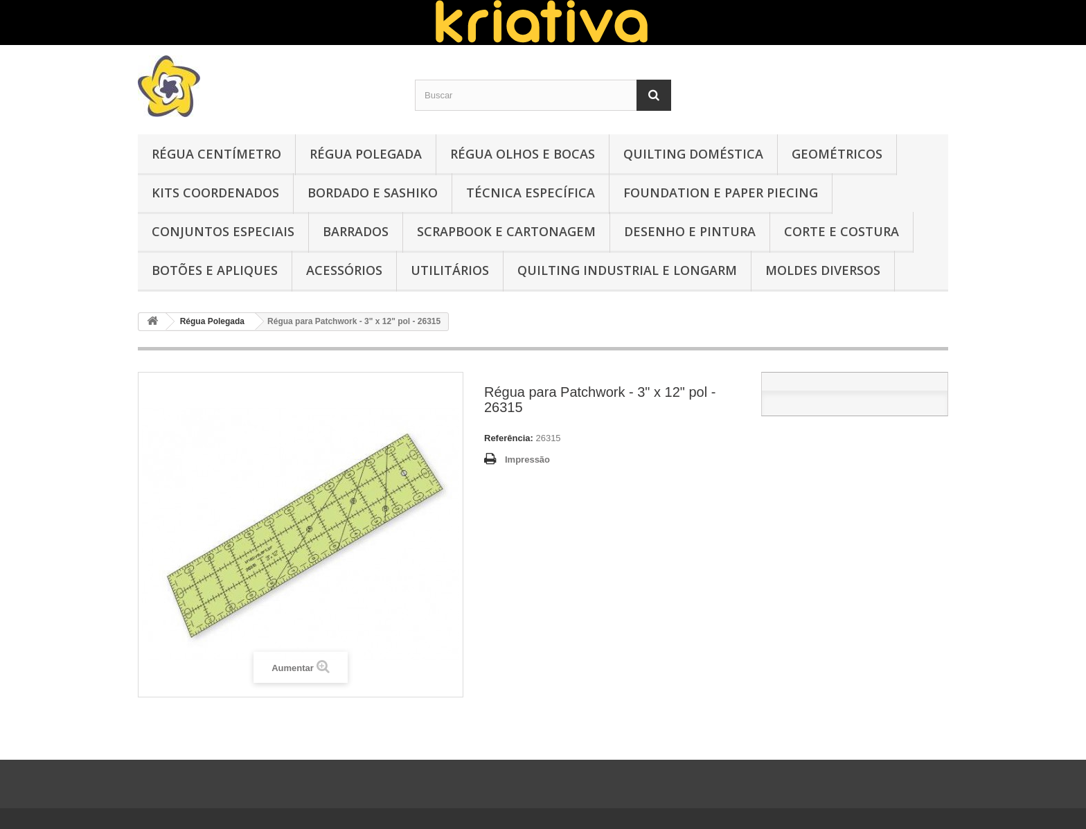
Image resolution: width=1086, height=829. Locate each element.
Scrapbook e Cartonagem (506, 231)
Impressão (527, 459)
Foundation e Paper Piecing (720, 192)
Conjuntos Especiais (223, 231)
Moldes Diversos (822, 270)
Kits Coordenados (215, 192)
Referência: (508, 438)
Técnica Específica (530, 192)
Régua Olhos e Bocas (522, 153)
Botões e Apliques (215, 270)
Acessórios (344, 270)
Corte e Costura (841, 231)
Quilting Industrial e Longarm (627, 270)
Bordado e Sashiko (373, 192)
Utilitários (450, 270)
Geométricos (837, 153)
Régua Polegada (366, 153)
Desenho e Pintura (690, 231)
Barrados (356, 231)
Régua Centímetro (216, 153)
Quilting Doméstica (693, 153)
